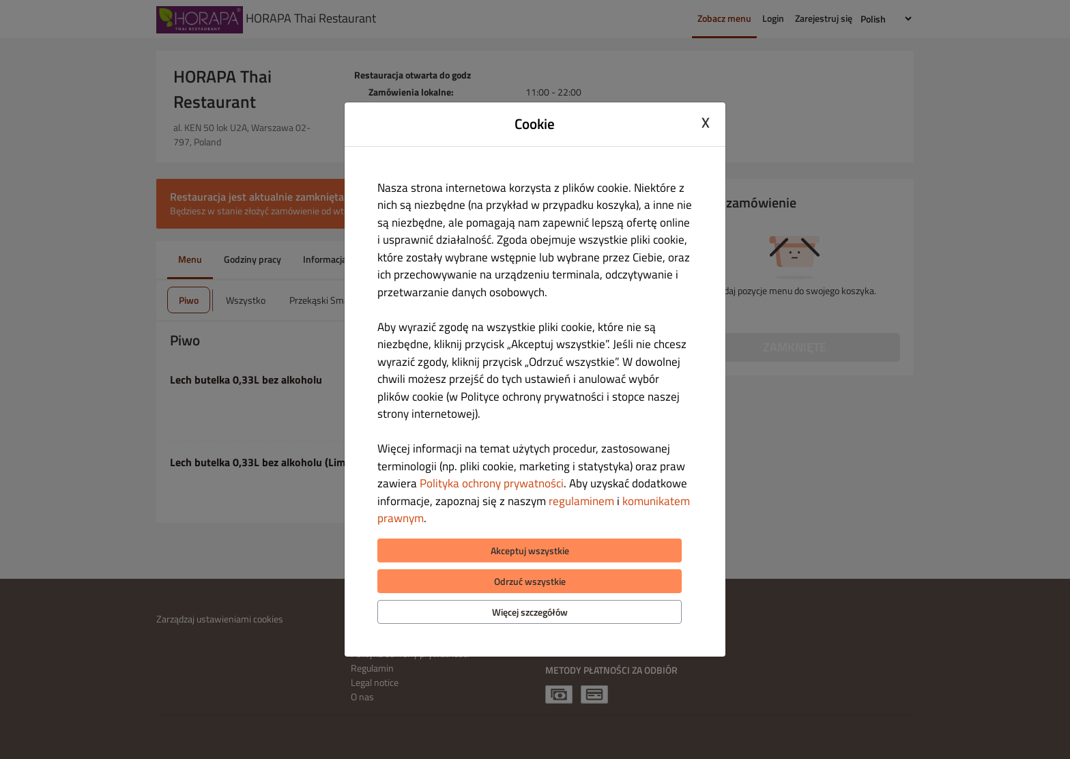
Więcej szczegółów (530, 612)
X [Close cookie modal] (706, 122)
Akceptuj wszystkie (530, 550)
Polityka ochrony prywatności (492, 483)
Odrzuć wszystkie (530, 581)
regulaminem (581, 501)
